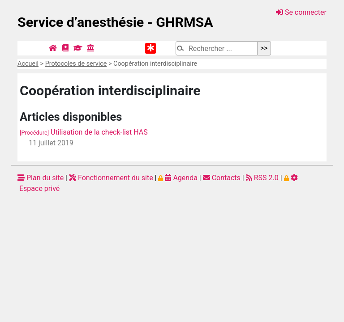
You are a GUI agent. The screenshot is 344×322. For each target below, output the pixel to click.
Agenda (177, 178)
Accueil (28, 64)
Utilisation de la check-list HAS (84, 132)
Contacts (222, 178)
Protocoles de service (76, 64)
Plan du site (40, 178)
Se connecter (301, 12)
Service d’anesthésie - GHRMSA (115, 22)
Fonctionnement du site (111, 178)
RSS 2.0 (262, 178)
